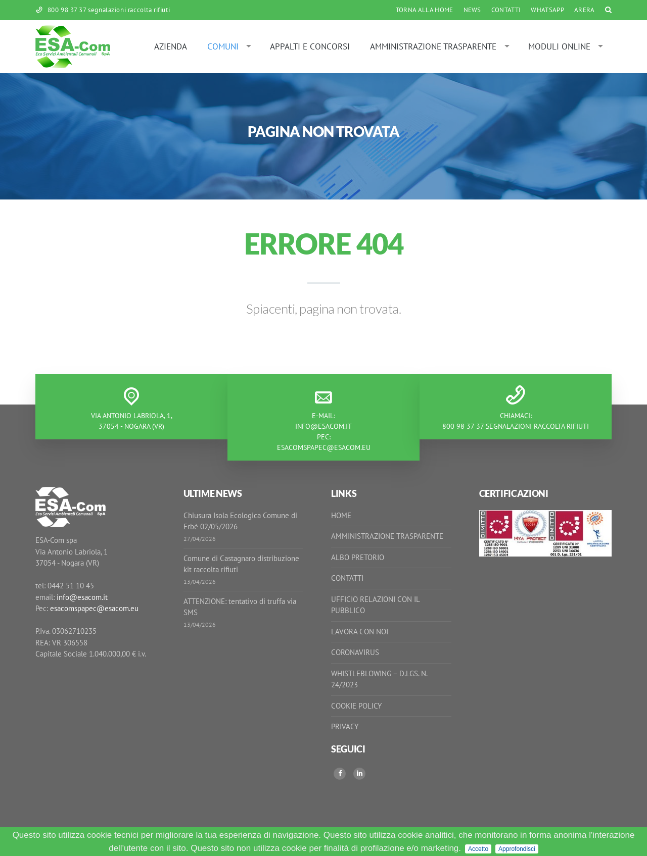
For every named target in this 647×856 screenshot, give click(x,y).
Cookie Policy (356, 706)
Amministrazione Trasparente (433, 46)
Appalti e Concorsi (310, 46)
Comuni (223, 46)
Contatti (506, 10)
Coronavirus (355, 652)
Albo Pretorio (357, 557)
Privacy (344, 726)
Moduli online (559, 46)
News (472, 10)
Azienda (170, 46)
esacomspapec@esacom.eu (324, 447)
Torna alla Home (424, 10)
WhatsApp (547, 10)
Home (341, 515)
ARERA (584, 10)
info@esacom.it (323, 426)
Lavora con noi (359, 631)
